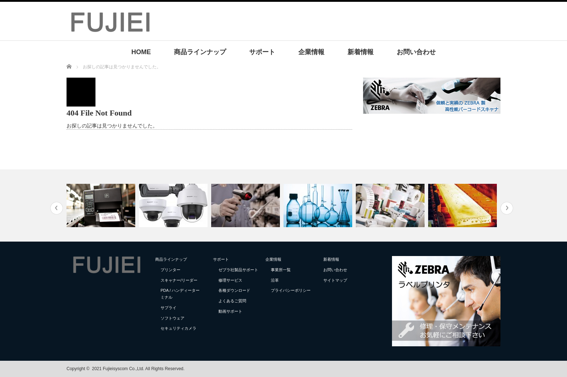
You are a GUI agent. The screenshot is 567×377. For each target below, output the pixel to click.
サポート (262, 52)
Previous (56, 208)
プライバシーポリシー (291, 290)
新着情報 (361, 52)
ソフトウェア (172, 318)
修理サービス (230, 280)
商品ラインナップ (200, 52)
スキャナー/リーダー (179, 280)
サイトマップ (335, 280)
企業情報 (311, 52)
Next (506, 208)
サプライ (168, 308)
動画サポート (230, 311)
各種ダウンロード (234, 290)
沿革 (275, 280)
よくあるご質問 (232, 301)
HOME (141, 52)
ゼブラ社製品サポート (238, 270)
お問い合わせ (416, 52)
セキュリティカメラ (178, 328)
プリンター (170, 270)
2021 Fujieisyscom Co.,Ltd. (118, 368)
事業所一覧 (281, 270)
